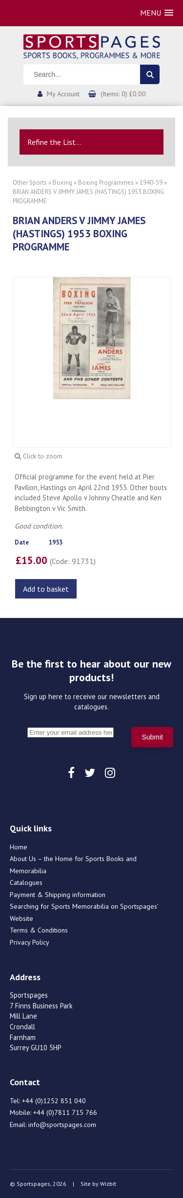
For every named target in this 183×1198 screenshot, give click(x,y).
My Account (63, 93)
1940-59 (151, 182)
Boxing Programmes (106, 182)
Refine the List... (54, 142)
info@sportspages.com (62, 1124)
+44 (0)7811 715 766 (65, 1112)
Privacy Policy (29, 942)
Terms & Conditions (39, 930)
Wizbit (108, 1183)
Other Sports (30, 182)
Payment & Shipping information (57, 894)
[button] (156, 13)
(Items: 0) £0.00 (123, 93)
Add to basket (46, 589)
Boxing (62, 182)
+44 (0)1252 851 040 (54, 1100)
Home (18, 847)
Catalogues (26, 882)
